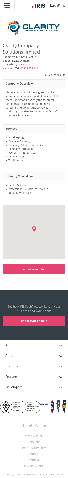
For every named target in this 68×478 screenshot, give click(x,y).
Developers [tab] (14, 387)
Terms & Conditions (34, 435)
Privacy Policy (33, 441)
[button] (34, 229)
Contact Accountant (34, 269)
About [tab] (10, 345)
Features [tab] (11, 376)
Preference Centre (33, 465)
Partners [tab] (11, 366)
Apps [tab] (9, 355)
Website (8, 68)
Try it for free (32, 321)
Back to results (55, 75)
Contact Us (33, 459)
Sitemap (33, 453)
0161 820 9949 (29, 68)
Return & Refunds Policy (34, 447)
